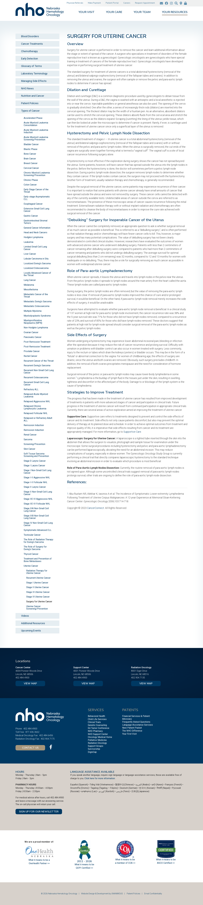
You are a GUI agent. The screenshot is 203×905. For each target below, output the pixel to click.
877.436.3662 (32, 732)
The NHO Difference (132, 730)
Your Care (114, 12)
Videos (25, 615)
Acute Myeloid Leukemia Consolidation (36, 124)
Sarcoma (28, 439)
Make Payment (94, 3)
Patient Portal (112, 3)
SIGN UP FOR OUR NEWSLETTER (39, 811)
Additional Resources (33, 623)
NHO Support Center (98, 734)
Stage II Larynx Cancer (35, 487)
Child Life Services (97, 719)
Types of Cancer (30, 110)
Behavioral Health (96, 716)
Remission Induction (34, 425)
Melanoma (29, 285)
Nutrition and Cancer (32, 95)
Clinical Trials (94, 722)
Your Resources (174, 12)
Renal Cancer (30, 434)
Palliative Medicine (97, 740)
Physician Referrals (75, 3)
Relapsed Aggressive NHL (37, 401)
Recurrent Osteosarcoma (36, 377)
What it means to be (166, 859)
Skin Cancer (29, 449)
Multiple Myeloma (32, 311)
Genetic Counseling (97, 725)
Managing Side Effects (34, 80)
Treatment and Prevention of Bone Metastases (38, 560)
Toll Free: (20, 732)
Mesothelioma (31, 289)
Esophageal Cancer (33, 204)
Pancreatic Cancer (32, 337)
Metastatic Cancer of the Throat (36, 295)
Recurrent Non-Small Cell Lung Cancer (39, 371)
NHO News (27, 88)
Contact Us (30, 747)
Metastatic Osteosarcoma (36, 306)
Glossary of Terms (31, 66)
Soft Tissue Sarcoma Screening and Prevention (36, 455)
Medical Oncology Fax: (27, 735)
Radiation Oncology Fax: (28, 738)
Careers (126, 3)
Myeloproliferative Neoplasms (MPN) (33, 321)
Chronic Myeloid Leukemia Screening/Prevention (37, 174)
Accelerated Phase (33, 118)
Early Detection (29, 58)
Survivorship (94, 749)
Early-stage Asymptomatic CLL (37, 198)
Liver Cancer (30, 254)
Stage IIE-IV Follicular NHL (37, 503)
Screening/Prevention (34, 444)
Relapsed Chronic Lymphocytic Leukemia (35, 407)
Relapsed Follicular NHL (36, 413)
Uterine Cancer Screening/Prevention (37, 607)
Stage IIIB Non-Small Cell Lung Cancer (36, 517)
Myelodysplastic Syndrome (37, 315)
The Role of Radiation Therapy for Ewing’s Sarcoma (38, 540)
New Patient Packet (132, 727)
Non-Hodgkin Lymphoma (36, 327)
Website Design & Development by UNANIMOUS (102, 893)
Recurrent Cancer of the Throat (39, 360)
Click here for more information (99, 778)
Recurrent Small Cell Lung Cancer (36, 383)
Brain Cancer (30, 158)
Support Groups (95, 746)
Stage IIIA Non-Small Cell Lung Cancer (36, 509)
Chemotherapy (29, 51)
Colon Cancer (30, 184)
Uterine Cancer (31, 566)
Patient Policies (29, 103)
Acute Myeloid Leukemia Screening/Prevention (36, 138)
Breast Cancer (30, 163)
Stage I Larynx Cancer (34, 465)
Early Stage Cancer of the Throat (36, 190)
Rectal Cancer (30, 356)
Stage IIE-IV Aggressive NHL (38, 499)
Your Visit (86, 12)
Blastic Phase (30, 149)
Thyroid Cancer (31, 554)
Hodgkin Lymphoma (33, 237)
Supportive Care (132, 431)
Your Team (142, 12)
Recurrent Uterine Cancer (38, 578)
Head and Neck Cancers (35, 232)
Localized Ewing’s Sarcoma (37, 263)
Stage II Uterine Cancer (37, 587)
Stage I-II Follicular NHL (35, 482)
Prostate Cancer (32, 351)
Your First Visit (129, 734)
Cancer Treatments (32, 43)
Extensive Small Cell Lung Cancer (36, 210)
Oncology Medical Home (100, 737)
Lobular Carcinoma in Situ (36, 258)
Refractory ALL (31, 389)
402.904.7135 (138, 677)
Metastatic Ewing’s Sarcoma (37, 301)
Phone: (19, 728)
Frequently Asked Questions (136, 722)
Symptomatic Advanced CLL (37, 530)
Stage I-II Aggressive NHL (37, 477)
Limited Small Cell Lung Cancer (35, 248)
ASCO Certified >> (166, 863)
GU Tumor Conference (98, 728)
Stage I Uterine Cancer (37, 582)
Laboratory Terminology (34, 73)
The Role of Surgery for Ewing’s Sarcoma (35, 548)
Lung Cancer (30, 280)
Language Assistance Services (137, 724)
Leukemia (28, 242)
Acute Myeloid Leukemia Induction (36, 131)
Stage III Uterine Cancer (38, 592)
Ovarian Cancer (31, 332)
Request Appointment (145, 3)
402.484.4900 (22, 677)
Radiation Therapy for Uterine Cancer (36, 572)
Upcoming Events (31, 630)
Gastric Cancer (31, 215)
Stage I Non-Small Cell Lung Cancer (37, 471)
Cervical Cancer (31, 168)
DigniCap (92, 752)
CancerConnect (95, 507)
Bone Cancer (30, 153)
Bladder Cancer (31, 144)
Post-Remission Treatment (37, 341)
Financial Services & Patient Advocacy (136, 717)
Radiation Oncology (97, 743)
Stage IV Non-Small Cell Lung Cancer (38, 524)
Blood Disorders (30, 36)
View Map (30, 683)
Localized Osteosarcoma (36, 268)
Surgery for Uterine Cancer (39, 601)
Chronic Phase (31, 180)
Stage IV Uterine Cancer (38, 596)
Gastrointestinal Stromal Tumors (35, 221)
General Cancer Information (37, 227)
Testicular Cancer (32, 535)
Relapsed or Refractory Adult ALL (38, 419)
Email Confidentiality (153, 893)
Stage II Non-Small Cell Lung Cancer (38, 493)
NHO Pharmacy (95, 731)
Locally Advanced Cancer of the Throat (37, 274)
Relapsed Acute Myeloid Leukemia (36, 395)
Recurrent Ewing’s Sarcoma (37, 365)
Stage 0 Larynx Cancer (35, 461)
